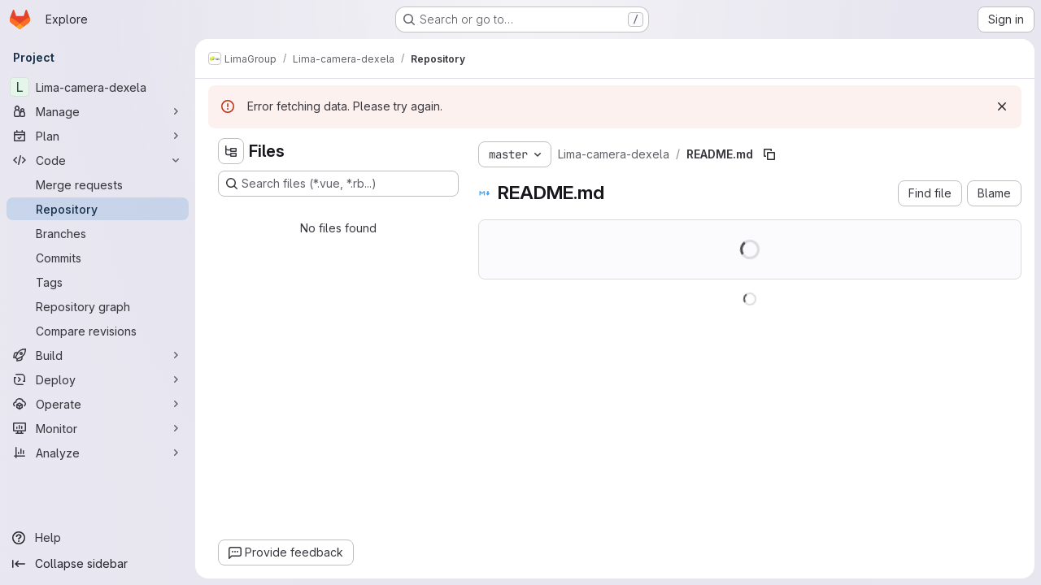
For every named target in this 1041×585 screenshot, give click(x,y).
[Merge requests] (98, 184)
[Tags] (98, 282)
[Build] (98, 355)
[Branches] (98, 233)
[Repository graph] (98, 306)
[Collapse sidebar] (98, 563)
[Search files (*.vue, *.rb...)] (338, 184)
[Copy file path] (769, 154)
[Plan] (98, 135)
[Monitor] (98, 428)
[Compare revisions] (98, 330)
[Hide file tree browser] (231, 151)
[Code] (98, 160)
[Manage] (98, 111)
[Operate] (98, 403)
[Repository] (98, 208)
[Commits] (98, 257)
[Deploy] (98, 379)
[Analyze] (98, 452)
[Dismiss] (1002, 106)
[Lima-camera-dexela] (98, 87)
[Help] (98, 537)
